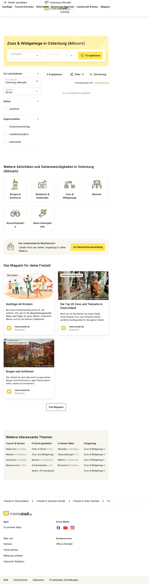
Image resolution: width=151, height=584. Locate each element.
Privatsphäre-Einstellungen (63, 579)
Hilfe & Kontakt (64, 543)
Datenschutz (20, 579)
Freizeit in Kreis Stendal (83, 501)
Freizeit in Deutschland (16, 501)
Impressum (38, 579)
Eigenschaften (22, 119)
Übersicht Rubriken (14, 561)
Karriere (8, 543)
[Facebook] (58, 527)
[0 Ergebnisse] (90, 55)
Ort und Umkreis (22, 73)
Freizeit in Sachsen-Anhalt (48, 501)
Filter (77, 74)
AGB (6, 579)
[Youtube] (65, 527)
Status (22, 101)
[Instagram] (72, 527)
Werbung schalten (13, 555)
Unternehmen (11, 549)
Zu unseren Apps (12, 527)
